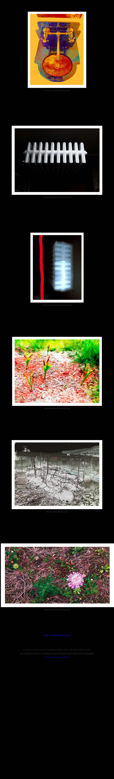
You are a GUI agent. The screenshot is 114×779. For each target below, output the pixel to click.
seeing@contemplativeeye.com (57, 657)
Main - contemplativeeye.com (57, 635)
